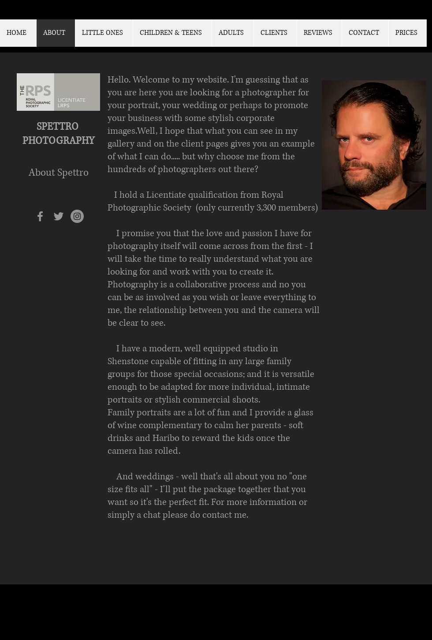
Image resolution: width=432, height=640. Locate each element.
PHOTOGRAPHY (58, 141)
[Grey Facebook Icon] (40, 216)
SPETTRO (59, 127)
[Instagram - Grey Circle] (77, 216)
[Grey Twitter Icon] (58, 216)
